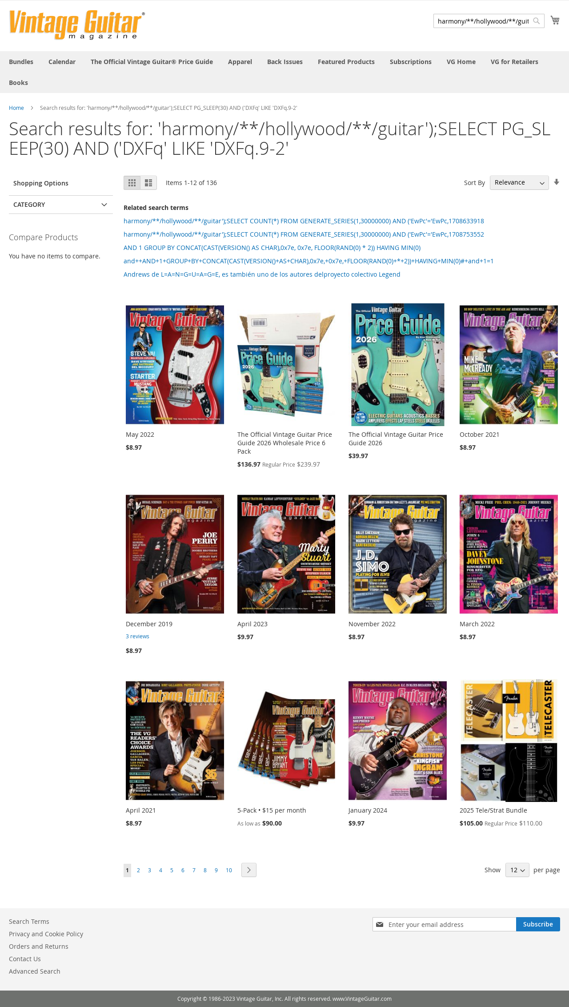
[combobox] (489, 21)
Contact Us (25, 959)
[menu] (284, 72)
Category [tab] (29, 204)
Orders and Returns (38, 946)
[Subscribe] (538, 924)
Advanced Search (34, 971)
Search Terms (29, 921)
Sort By (474, 182)
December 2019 (149, 624)
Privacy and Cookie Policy (46, 934)
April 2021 (141, 810)
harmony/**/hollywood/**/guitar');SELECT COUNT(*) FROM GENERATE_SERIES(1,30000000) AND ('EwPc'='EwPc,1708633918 (304, 221)
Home (16, 107)
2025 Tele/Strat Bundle (493, 810)
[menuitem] (21, 61)
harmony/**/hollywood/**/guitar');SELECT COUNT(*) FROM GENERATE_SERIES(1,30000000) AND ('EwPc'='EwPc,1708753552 (304, 234)
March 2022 (477, 624)
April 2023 (252, 624)
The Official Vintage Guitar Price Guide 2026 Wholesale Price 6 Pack (284, 442)
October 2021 (480, 434)
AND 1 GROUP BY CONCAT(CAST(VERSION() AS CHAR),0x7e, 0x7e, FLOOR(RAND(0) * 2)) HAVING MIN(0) (272, 247)
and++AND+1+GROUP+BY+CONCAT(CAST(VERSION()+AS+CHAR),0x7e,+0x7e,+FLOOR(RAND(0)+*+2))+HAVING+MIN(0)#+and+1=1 (309, 261)
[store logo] (77, 25)
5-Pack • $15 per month (271, 810)
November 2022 (372, 624)
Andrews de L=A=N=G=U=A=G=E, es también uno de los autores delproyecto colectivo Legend (262, 274)
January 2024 (368, 810)
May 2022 (140, 434)
